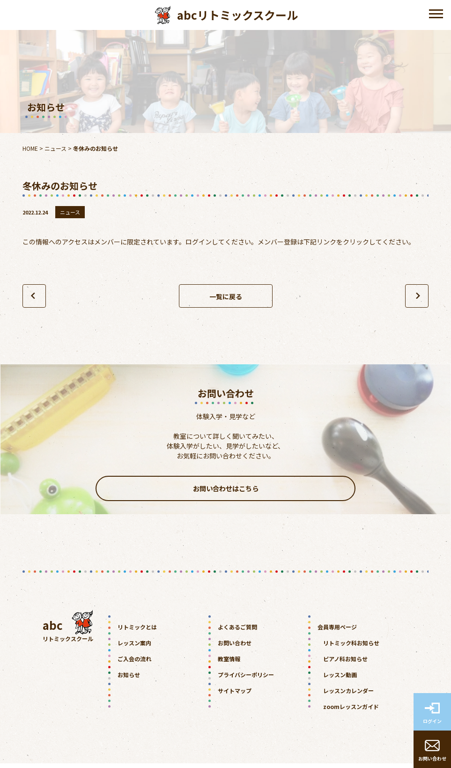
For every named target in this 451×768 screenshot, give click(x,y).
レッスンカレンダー (348, 695)
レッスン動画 (340, 679)
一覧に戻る (225, 296)
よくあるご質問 (237, 631)
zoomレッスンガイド (351, 711)
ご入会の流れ (134, 663)
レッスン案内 (134, 647)
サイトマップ (234, 695)
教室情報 (229, 663)
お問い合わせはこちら (225, 490)
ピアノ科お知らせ (345, 663)
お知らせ (129, 679)
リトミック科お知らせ (351, 647)
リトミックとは (137, 631)
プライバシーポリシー (246, 679)
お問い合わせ (234, 647)
